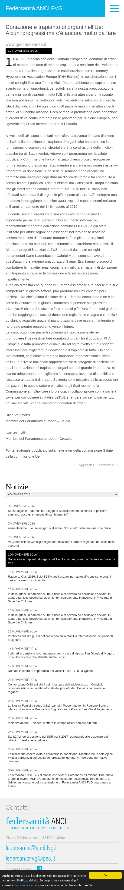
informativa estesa (27, 885)
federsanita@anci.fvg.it (32, 848)
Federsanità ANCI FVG (34, 8)
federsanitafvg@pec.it (30, 859)
